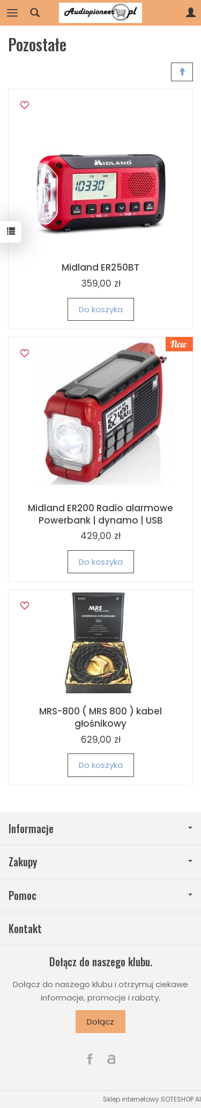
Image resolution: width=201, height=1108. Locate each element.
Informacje (100, 828)
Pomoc (100, 895)
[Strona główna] (101, 13)
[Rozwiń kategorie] (12, 13)
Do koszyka (101, 309)
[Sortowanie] (182, 72)
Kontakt (25, 928)
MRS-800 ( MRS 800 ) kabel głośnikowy (100, 717)
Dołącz (100, 1021)
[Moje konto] (191, 13)
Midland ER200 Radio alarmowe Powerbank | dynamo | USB (100, 514)
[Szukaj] (35, 13)
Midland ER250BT (100, 267)
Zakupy (100, 862)
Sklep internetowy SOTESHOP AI (152, 1099)
